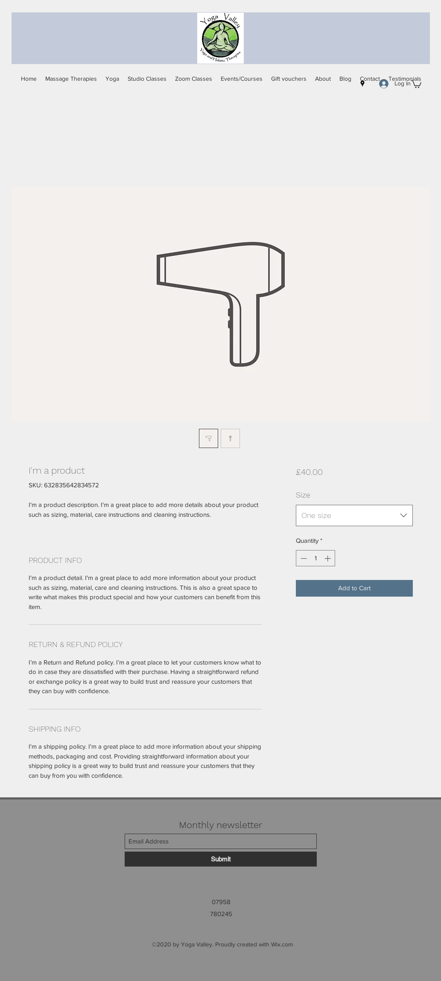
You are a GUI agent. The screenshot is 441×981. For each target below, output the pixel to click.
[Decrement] (303, 558)
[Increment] (328, 558)
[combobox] (354, 515)
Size (303, 494)
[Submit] (221, 859)
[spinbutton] (316, 558)
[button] (416, 83)
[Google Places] (362, 83)
